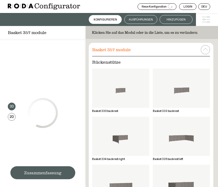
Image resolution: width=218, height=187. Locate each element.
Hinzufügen (176, 19)
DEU (204, 6)
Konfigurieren (105, 19)
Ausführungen (141, 19)
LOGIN (187, 6)
